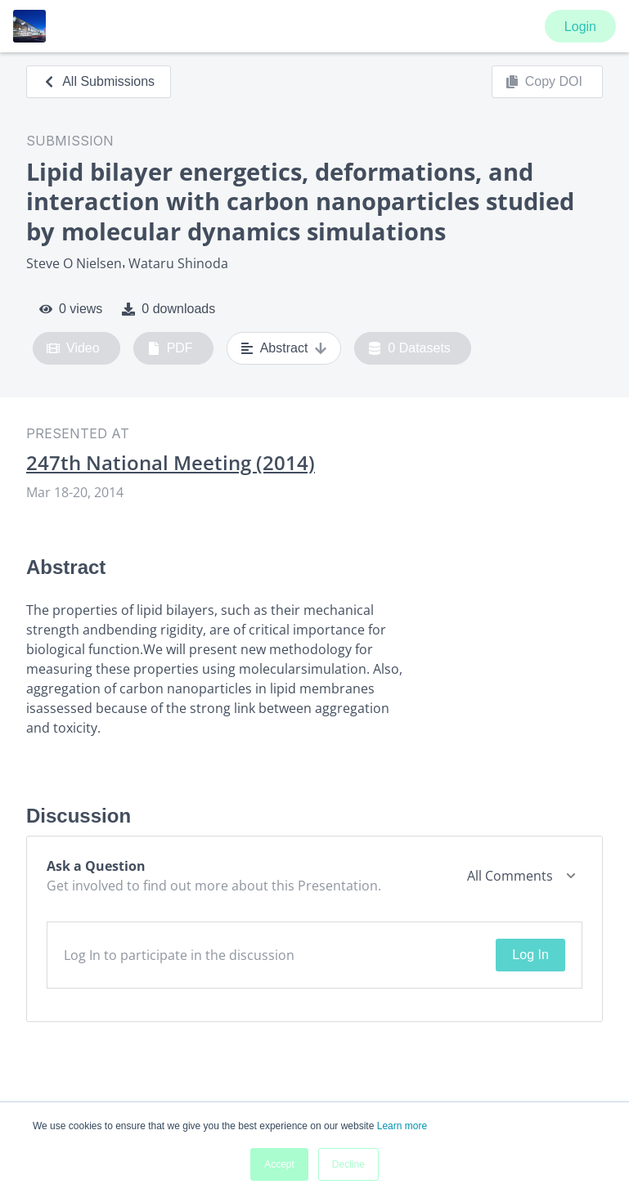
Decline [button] (348, 1164)
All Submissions (99, 81)
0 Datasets (409, 348)
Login (580, 27)
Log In (530, 955)
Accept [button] (279, 1164)
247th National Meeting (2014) (170, 463)
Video (73, 348)
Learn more (402, 1126)
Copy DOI (543, 81)
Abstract (284, 348)
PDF (170, 348)
